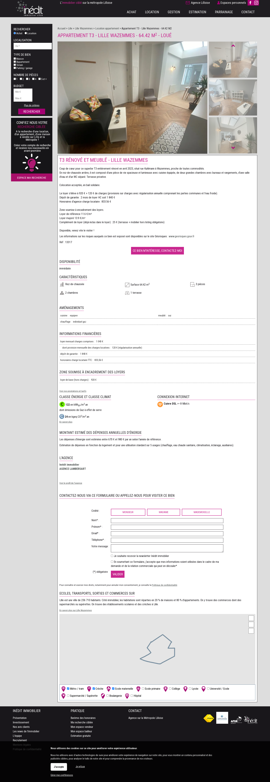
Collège (171, 689)
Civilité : (95, 510)
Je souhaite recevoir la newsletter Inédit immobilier (141, 556)
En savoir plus (65, 421)
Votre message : (100, 546)
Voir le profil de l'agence (70, 483)
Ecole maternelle (119, 689)
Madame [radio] (163, 512)
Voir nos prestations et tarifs (72, 391)
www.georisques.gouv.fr (181, 236)
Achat (18, 33)
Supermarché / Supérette (79, 696)
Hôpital (132, 696)
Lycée (190, 689)
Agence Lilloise (200, 2)
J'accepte (59, 766)
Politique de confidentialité (164, 585)
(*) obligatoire (100, 571)
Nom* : (95, 520)
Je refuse (80, 766)
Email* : (95, 533)
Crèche (94, 689)
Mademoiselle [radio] (202, 512)
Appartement (21, 61)
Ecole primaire (148, 689)
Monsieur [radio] (128, 512)
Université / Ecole (215, 689)
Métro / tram (72, 689)
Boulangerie (111, 696)
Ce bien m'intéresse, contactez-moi (157, 250)
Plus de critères (31, 105)
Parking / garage (23, 68)
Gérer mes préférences (62, 775)
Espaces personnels (233, 2)
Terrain (18, 65)
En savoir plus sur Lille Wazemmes (75, 610)
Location (30, 33)
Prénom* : (96, 526)
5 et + (42, 79)
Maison (19, 58)
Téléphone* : (98, 539)
